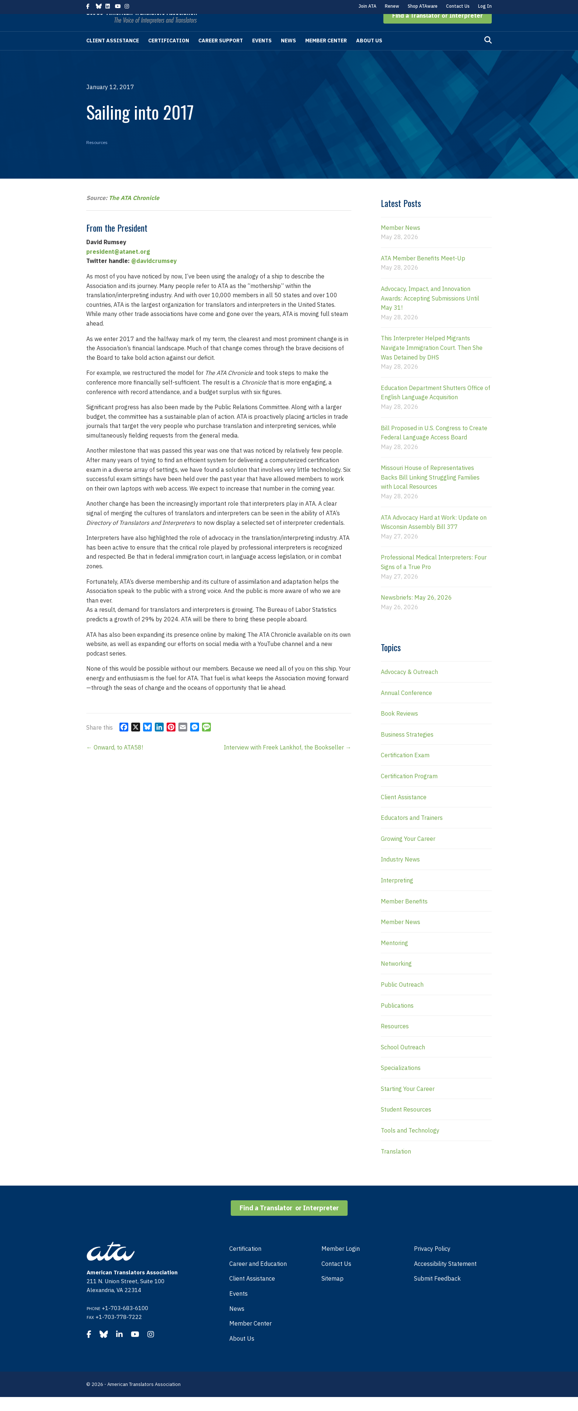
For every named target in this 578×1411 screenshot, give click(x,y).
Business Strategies (407, 748)
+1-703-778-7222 (118, 1330)
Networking (396, 977)
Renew (392, 6)
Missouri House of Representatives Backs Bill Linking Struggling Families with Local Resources (430, 491)
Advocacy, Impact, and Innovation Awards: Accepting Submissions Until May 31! (430, 312)
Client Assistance (112, 54)
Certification (168, 54)
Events (262, 54)
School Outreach (403, 1061)
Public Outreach (402, 998)
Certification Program (409, 790)
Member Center (326, 54)
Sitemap (332, 1292)
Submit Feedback (437, 1292)
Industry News (400, 873)
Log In (485, 6)
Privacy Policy (432, 1262)
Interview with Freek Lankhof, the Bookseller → (287, 761)
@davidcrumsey (154, 274)
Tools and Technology (410, 1144)
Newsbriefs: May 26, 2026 (416, 611)
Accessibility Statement (445, 1277)
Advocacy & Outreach (409, 685)
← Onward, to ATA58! (114, 761)
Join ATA (367, 6)
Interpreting (397, 894)
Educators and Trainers (412, 831)
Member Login (340, 1262)
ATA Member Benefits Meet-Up (423, 272)
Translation (396, 1165)
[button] (437, 29)
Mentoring (394, 957)
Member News (400, 241)
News (288, 54)
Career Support (220, 54)
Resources (97, 156)
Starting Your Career (408, 1102)
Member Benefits (404, 915)
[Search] (488, 54)
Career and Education (258, 1277)
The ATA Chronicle (134, 211)
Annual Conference (406, 706)
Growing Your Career (408, 852)
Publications (397, 1019)
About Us (369, 54)
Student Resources (406, 1123)
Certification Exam (405, 769)
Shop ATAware (423, 6)
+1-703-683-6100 (125, 1322)
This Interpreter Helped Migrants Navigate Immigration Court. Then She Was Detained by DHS (432, 361)
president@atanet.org (118, 265)
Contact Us (458, 6)
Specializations (401, 1081)
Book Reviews (399, 727)
